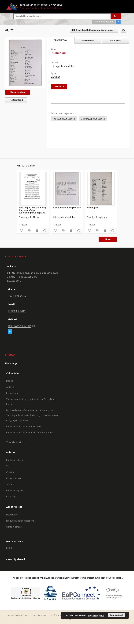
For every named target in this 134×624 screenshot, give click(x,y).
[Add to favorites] (123, 30)
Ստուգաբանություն (93, 118)
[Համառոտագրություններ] (67, 188)
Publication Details (15, 460)
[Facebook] (10, 331)
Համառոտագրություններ (67, 207)
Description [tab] (60, 40)
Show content (18, 92)
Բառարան (93, 207)
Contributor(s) (13, 478)
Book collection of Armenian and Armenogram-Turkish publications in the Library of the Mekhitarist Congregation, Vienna (32, 415)
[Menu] (130, 3)
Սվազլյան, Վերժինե (62, 66)
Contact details (13, 526)
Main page (11, 363)
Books (9, 380)
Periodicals (12, 393)
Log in (9, 547)
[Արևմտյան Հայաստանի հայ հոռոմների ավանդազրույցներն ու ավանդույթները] (33, 188)
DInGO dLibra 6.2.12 (40, 615)
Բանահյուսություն (64, 118)
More (107, 239)
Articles (10, 386)
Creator (10, 472)
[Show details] (44, 230)
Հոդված (55, 76)
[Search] (116, 16)
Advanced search (103, 21)
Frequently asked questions (20, 520)
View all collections (15, 442)
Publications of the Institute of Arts (23, 426)
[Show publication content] (37, 230)
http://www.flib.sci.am (19, 325)
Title (8, 466)
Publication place (15, 490)
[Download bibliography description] (29, 230)
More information (96, 615)
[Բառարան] (101, 188)
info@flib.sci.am (16, 310)
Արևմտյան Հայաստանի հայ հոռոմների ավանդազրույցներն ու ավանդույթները (32, 210)
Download (15, 100)
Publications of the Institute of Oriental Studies (29, 432)
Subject (10, 484)
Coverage (11, 496)
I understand (116, 615)
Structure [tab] (115, 40)
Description (12, 514)
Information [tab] (87, 40)
